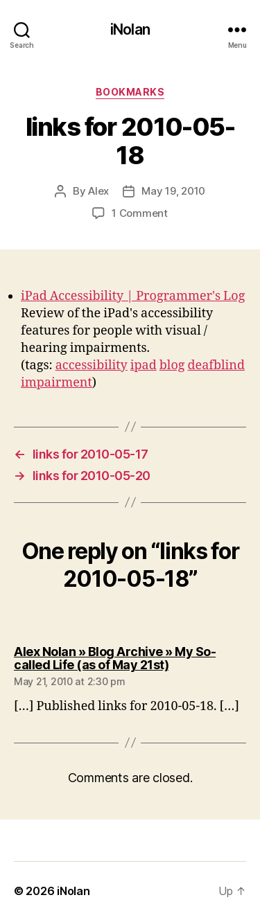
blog (172, 365)
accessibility (91, 365)
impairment (56, 383)
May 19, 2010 (173, 190)
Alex (98, 190)
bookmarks (130, 92)
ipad (143, 365)
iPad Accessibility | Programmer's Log (133, 296)
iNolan (130, 29)
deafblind (216, 365)
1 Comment (140, 213)
